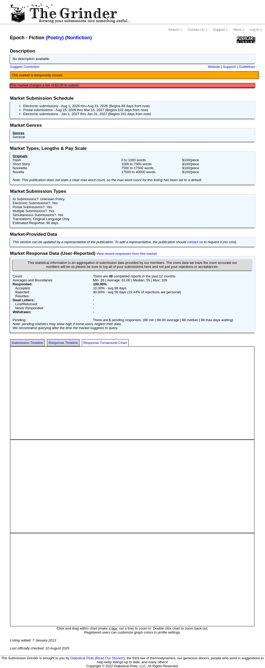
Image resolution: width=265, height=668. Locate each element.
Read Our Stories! (109, 658)
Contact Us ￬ (197, 30)
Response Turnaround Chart (105, 343)
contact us (195, 242)
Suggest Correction (24, 67)
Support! (229, 67)
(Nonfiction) (78, 37)
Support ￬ (220, 30)
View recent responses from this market (126, 254)
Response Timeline (63, 343)
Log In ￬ (256, 30)
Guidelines (247, 67)
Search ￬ (175, 30)
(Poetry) (55, 37)
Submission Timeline (27, 343)
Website (214, 67)
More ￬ (238, 30)
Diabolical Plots (82, 658)
